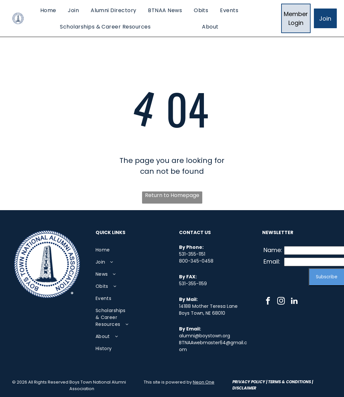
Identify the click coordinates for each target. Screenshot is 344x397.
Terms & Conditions (289, 382)
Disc (237, 388)
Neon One (203, 382)
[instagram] (281, 301)
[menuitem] (48, 10)
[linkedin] (294, 301)
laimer (249, 388)
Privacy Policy (248, 382)
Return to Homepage (172, 195)
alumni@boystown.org (204, 335)
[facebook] (268, 301)
